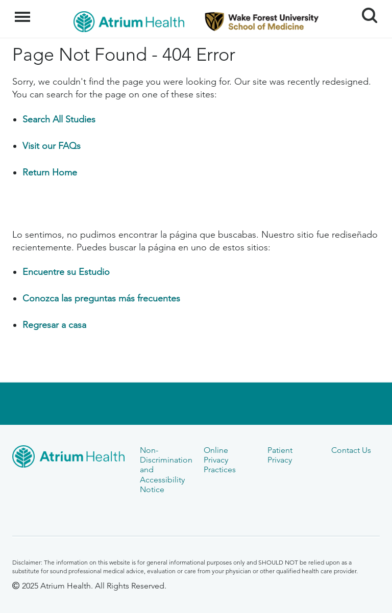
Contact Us (351, 450)
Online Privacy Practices (220, 460)
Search (365, 11)
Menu (23, 12)
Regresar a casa (54, 324)
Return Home (49, 172)
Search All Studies (58, 119)
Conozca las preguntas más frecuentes (101, 298)
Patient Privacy (279, 455)
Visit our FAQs (51, 145)
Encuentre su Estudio (66, 271)
